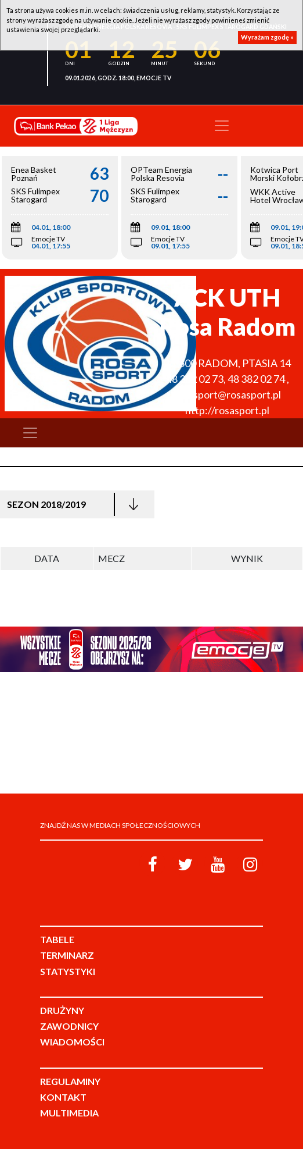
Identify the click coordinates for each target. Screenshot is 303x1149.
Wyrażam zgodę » (267, 37)
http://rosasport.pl (227, 410)
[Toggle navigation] (221, 125)
